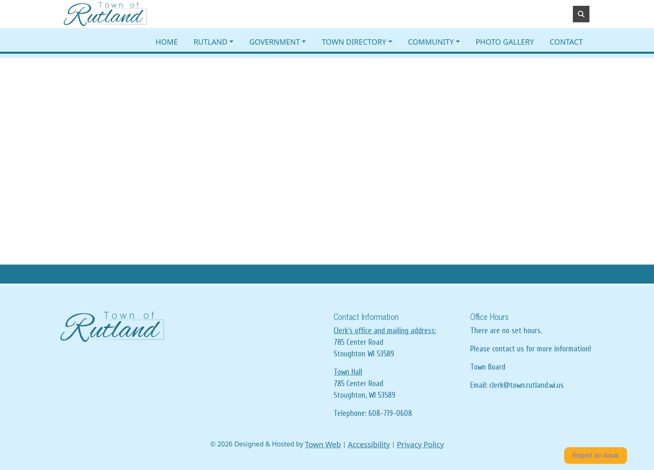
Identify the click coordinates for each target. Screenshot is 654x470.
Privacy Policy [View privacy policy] (420, 444)
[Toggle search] (581, 14)
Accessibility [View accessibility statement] (369, 444)
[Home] (105, 14)
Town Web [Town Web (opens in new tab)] (323, 444)
